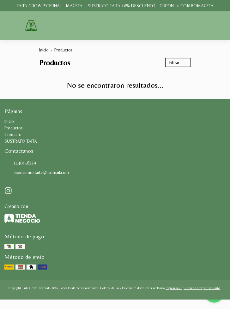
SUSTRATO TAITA (20, 141)
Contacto (12, 134)
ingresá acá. (174, 288)
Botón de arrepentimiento (202, 288)
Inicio (46, 49)
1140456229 (20, 163)
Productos (63, 49)
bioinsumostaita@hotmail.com (36, 172)
